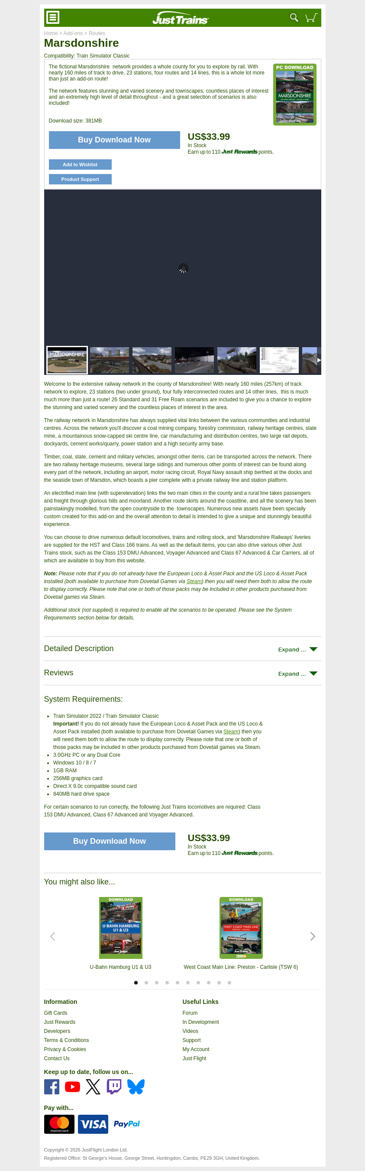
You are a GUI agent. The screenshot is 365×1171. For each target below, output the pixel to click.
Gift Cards (56, 1013)
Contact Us (57, 1058)
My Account (196, 1049)
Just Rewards (60, 1022)
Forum (190, 1013)
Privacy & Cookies (65, 1049)
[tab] (136, 982)
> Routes (94, 33)
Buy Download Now (109, 841)
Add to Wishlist (80, 164)
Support (192, 1040)
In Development (201, 1022)
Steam (194, 581)
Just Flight (195, 1058)
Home (51, 33)
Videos (190, 1031)
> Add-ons (70, 33)
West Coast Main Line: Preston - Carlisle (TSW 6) (241, 967)
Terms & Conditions (66, 1040)
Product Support (80, 179)
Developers (57, 1031)
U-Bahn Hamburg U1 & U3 (120, 967)
